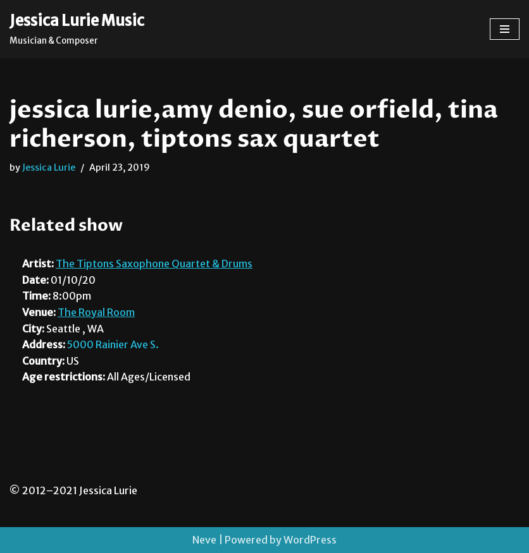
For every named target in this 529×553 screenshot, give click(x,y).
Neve (204, 539)
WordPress (310, 539)
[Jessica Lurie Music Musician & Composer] (76, 29)
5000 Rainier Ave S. (113, 344)
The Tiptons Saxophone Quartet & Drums (154, 263)
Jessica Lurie (48, 167)
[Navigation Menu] (505, 29)
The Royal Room (96, 312)
